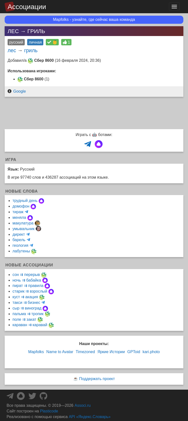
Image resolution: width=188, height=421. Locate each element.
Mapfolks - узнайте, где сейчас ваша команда (94, 19)
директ (18, 234)
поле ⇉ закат (24, 319)
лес (12, 50)
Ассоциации (27, 7)
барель (18, 240)
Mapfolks (36, 352)
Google (19, 91)
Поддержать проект (97, 379)
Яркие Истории (111, 352)
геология (20, 245)
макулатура (23, 223)
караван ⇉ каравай (29, 325)
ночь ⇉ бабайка (26, 280)
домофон (20, 206)
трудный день (24, 200)
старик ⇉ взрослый (29, 291)
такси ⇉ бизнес (26, 302)
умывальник (23, 229)
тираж (18, 212)
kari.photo (151, 352)
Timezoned (85, 352)
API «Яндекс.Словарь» (90, 417)
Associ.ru (82, 405)
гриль (31, 50)
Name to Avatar (59, 352)
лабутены (21, 251)
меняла (19, 217)
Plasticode (49, 411)
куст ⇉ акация (25, 297)
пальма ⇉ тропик (28, 314)
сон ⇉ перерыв (26, 274)
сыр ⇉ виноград (26, 308)
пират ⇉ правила (27, 286)
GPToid (133, 352)
